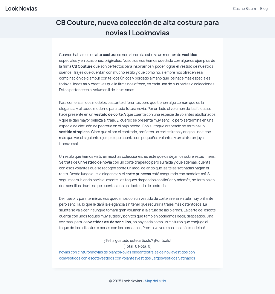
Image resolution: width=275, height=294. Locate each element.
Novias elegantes (134, 252)
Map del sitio (155, 280)
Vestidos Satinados (179, 258)
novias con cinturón (75, 252)
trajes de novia (161, 252)
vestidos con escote (83, 258)
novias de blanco (106, 252)
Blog (264, 8)
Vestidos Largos (149, 258)
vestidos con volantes (118, 258)
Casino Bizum (244, 8)
